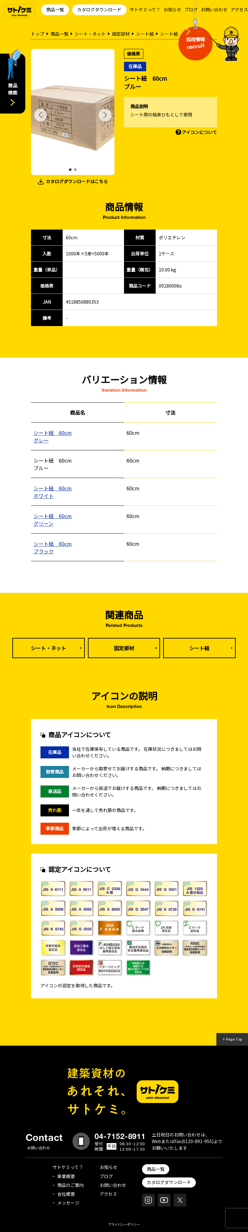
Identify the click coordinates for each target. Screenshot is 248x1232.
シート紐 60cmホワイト (53, 491)
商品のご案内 (70, 1185)
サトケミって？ (145, 9)
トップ (37, 34)
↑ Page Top (232, 1039)
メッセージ (68, 1203)
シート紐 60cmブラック (53, 547)
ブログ (191, 9)
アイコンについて (199, 132)
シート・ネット (90, 34)
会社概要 (66, 1194)
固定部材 (121, 34)
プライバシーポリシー (124, 1224)
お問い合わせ (214, 9)
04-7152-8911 (120, 1136)
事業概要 (66, 1176)
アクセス (239, 9)
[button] (70, 169)
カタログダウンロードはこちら (77, 181)
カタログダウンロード (99, 9)
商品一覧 (55, 9)
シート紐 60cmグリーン (53, 519)
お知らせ (172, 9)
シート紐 (145, 34)
